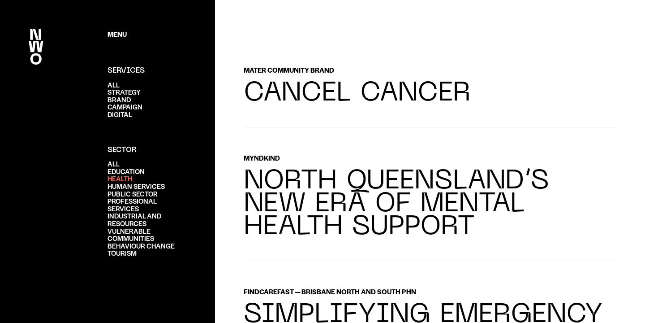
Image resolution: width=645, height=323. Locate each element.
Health (120, 178)
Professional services (132, 204)
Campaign (125, 106)
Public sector (133, 193)
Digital (120, 114)
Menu (117, 34)
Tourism (122, 253)
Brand (119, 99)
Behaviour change (141, 245)
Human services (136, 186)
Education (126, 171)
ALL (114, 84)
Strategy (124, 91)
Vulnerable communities (131, 234)
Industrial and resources (134, 219)
